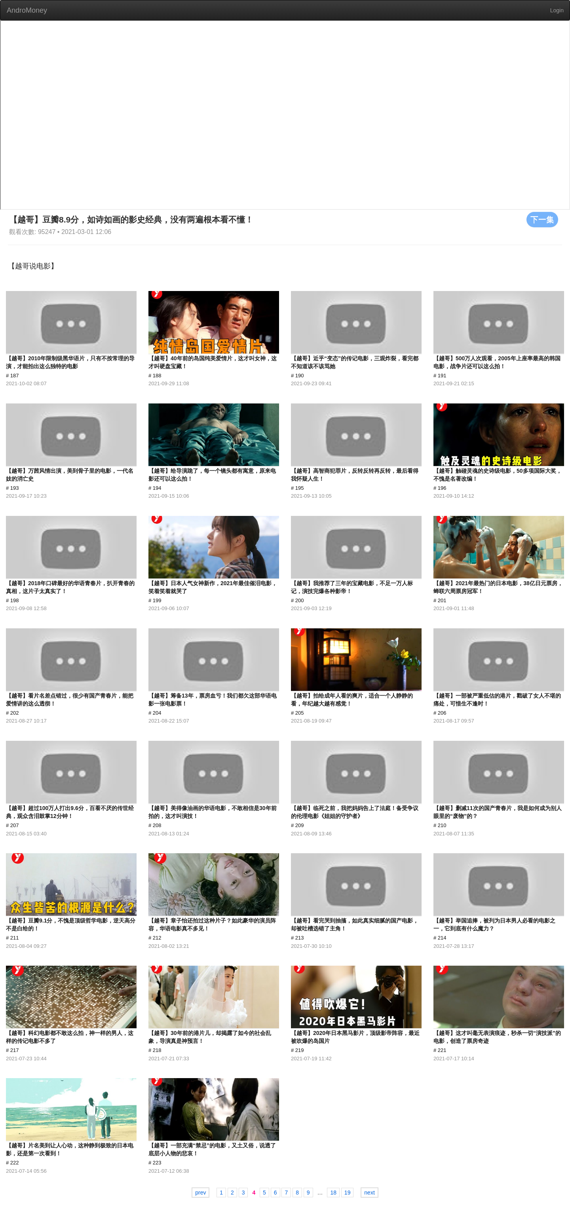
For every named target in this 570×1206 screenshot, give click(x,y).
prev (200, 1192)
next (369, 1192)
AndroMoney (27, 10)
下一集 (542, 219)
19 (347, 1192)
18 (333, 1192)
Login (557, 10)
